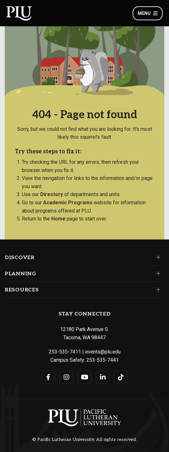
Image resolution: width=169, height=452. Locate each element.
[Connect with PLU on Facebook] (48, 377)
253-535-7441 (102, 360)
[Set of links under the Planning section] (156, 274)
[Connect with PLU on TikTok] (121, 377)
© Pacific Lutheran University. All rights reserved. (84, 439)
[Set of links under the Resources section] (156, 290)
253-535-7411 (65, 352)
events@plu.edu (103, 352)
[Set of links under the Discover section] (156, 257)
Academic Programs (67, 203)
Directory (51, 194)
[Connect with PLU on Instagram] (66, 377)
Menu (148, 13)
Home (58, 219)
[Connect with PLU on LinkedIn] (103, 377)
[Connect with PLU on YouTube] (84, 377)
